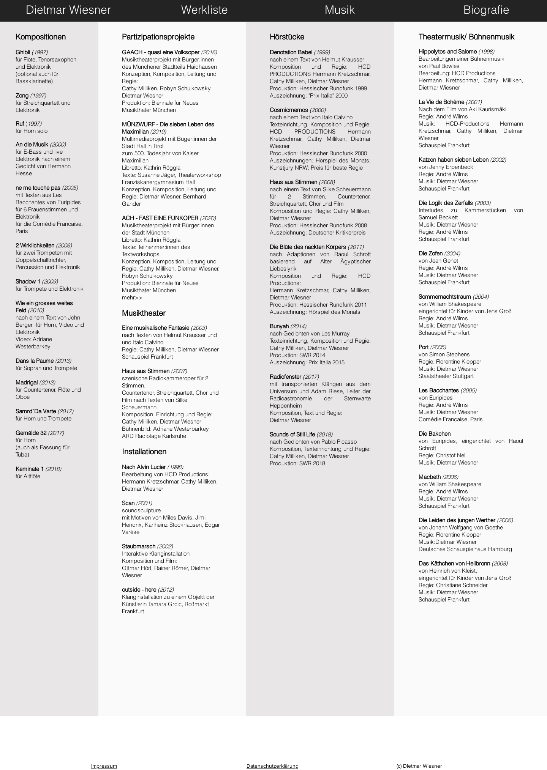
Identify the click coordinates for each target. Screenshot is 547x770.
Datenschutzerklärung (273, 766)
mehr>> (132, 297)
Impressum (104, 766)
